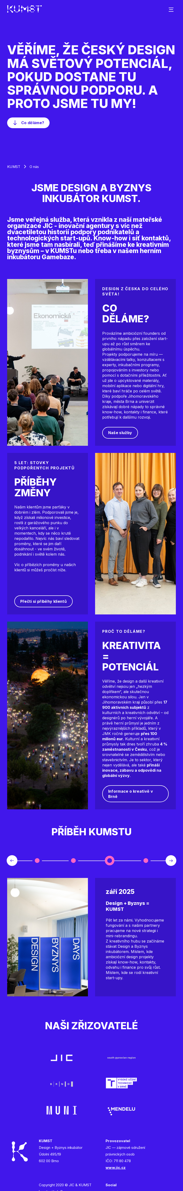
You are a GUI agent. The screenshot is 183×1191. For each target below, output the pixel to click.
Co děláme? (32, 122)
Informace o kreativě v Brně (130, 794)
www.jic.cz (116, 1167)
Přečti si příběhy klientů (43, 601)
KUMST (13, 166)
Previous (12, 860)
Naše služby (120, 432)
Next (171, 860)
